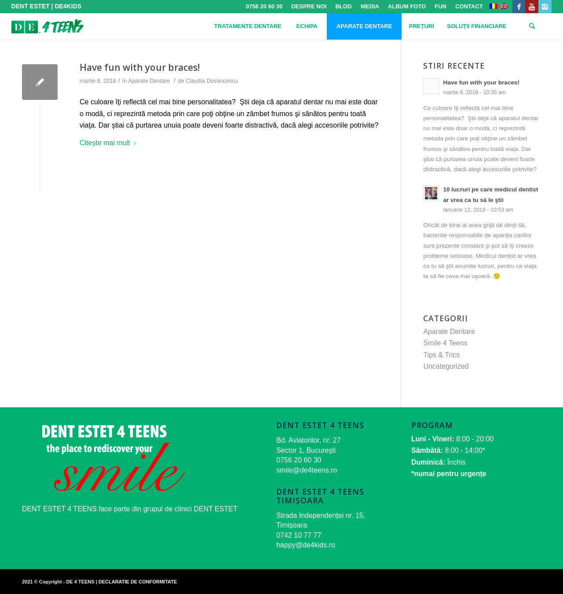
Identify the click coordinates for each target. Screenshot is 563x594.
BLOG (343, 6)
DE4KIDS (68, 6)
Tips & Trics (441, 355)
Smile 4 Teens (445, 343)
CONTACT (469, 6)
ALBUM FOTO (407, 6)
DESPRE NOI (308, 6)
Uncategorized (445, 366)
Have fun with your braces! (140, 67)
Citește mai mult (109, 143)
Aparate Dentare (149, 80)
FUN (440, 6)
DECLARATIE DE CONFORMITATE (138, 581)
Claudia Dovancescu (212, 80)
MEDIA (370, 6)
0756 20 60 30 (264, 6)
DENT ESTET (30, 6)
